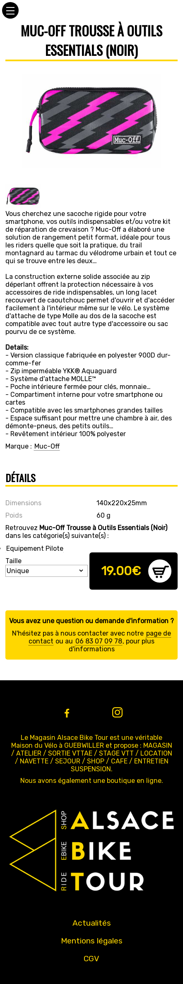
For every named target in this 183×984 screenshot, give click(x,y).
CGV (91, 958)
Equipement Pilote (34, 548)
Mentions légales (92, 941)
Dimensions (23, 503)
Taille (13, 561)
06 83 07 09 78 (98, 641)
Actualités (91, 923)
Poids (13, 515)
